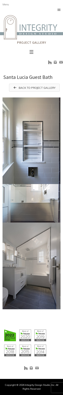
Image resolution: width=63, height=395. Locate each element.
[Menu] (31, 52)
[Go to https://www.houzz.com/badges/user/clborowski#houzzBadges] (10, 335)
